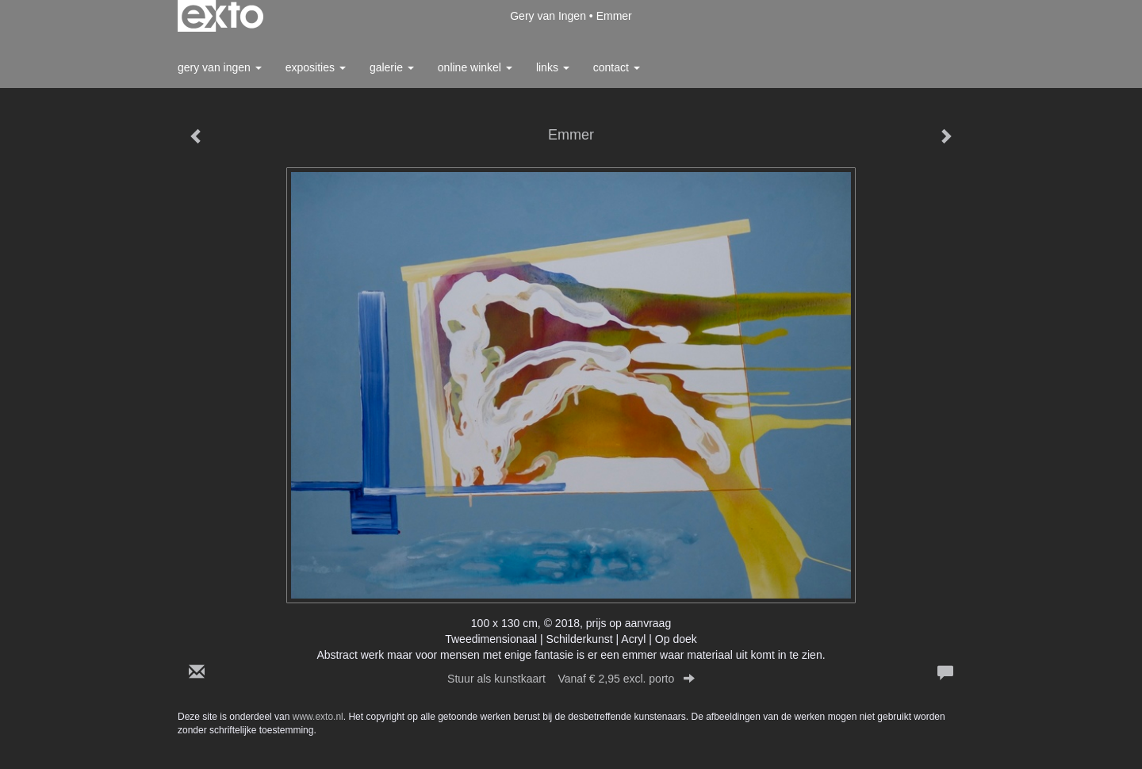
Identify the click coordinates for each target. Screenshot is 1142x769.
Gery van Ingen (548, 16)
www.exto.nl (318, 716)
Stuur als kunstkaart (571, 678)
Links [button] (552, 67)
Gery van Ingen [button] (220, 67)
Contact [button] (616, 67)
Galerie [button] (392, 67)
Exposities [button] (316, 67)
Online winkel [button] (475, 67)
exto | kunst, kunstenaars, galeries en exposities (222, 16)
